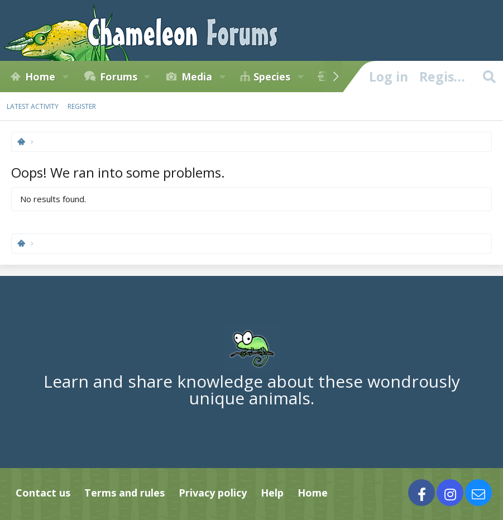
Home (40, 76)
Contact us (43, 492)
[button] (65, 76)
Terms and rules (124, 492)
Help (272, 492)
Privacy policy (213, 492)
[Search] (489, 76)
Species (271, 76)
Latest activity (33, 106)
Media (196, 76)
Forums (118, 76)
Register (82, 106)
